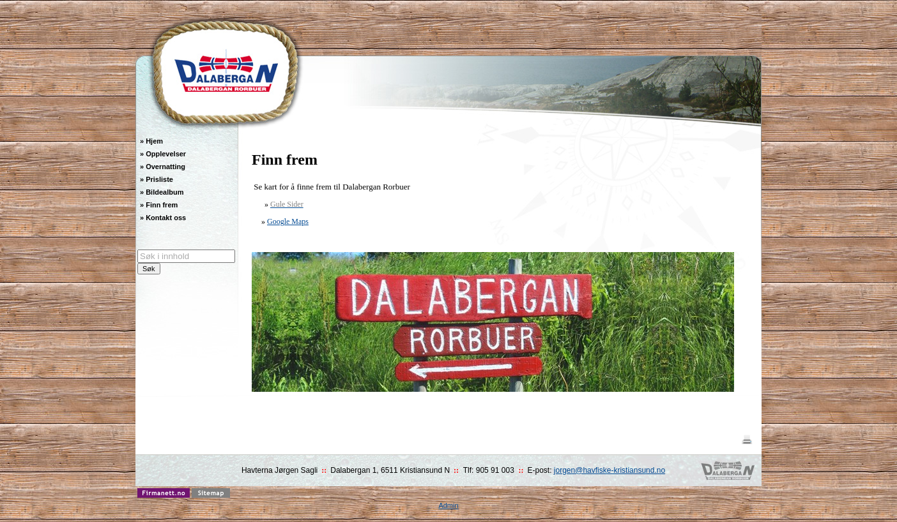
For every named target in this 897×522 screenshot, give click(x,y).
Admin (448, 505)
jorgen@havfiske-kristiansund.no (609, 470)
